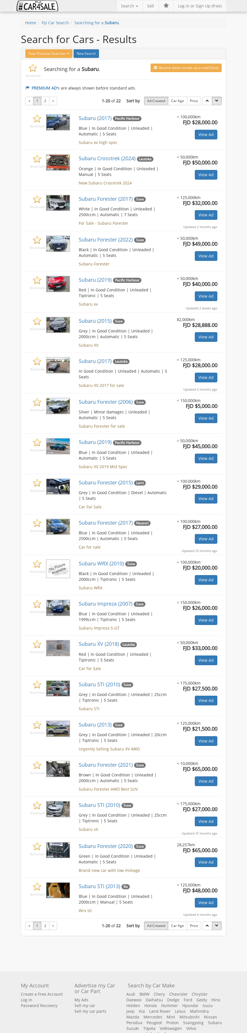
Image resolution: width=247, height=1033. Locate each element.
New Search (86, 53)
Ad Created (156, 100)
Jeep (130, 1011)
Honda (150, 1005)
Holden (133, 1005)
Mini (171, 1017)
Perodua (134, 1022)
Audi (130, 994)
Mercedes (152, 1017)
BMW (144, 994)
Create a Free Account (42, 994)
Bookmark (33, 76)
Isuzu (208, 1005)
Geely (202, 999)
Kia (142, 1011)
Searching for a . (97, 22)
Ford (188, 999)
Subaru (215, 1022)
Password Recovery (39, 1005)
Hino (215, 999)
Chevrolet (178, 994)
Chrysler (200, 994)
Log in (26, 999)
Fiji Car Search (55, 22)
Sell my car (84, 1005)
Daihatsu (154, 999)
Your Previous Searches (49, 53)
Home (30, 22)
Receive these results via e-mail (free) (186, 67)
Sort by (133, 100)
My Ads (81, 999)
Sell (150, 6)
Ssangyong (193, 1022)
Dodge (173, 999)
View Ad (206, 134)
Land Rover (160, 1011)
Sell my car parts (90, 1011)
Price (194, 100)
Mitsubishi (189, 1017)
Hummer (169, 1005)
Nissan (210, 1017)
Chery (159, 994)
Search (129, 6)
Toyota (149, 1028)
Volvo (191, 1028)
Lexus (180, 1011)
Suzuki (132, 1028)
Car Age (177, 100)
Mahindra (199, 1011)
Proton (172, 1022)
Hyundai (190, 1005)
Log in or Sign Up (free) (200, 6)
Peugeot (154, 1022)
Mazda (132, 1017)
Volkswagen (171, 1028)
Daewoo (133, 999)
